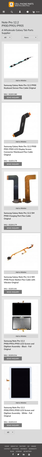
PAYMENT (24, 449)
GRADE (33, 446)
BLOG (12, 451)
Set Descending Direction (39, 37)
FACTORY (23, 446)
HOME (7, 446)
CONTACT (7, 449)
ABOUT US (14, 446)
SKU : (6, 94)
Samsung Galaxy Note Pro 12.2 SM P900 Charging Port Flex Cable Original (19, 216)
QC (28, 446)
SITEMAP (19, 451)
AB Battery (27, 451)
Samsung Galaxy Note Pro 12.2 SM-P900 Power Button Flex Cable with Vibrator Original (19, 280)
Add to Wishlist (21, 80)
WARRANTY (33, 449)
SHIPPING (15, 449)
